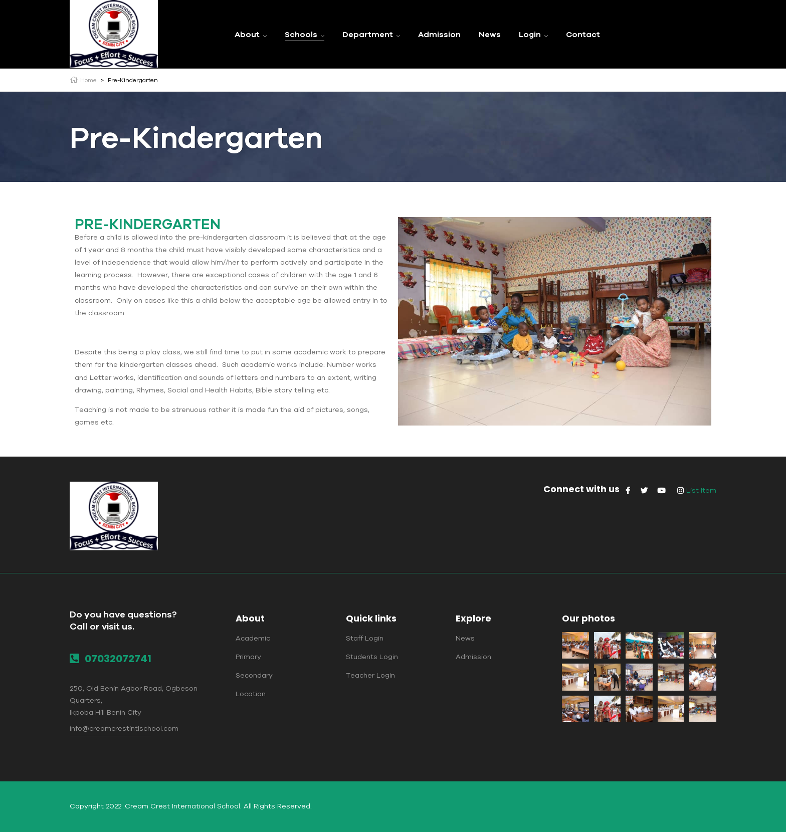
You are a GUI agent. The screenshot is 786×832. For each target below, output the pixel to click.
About (250, 618)
